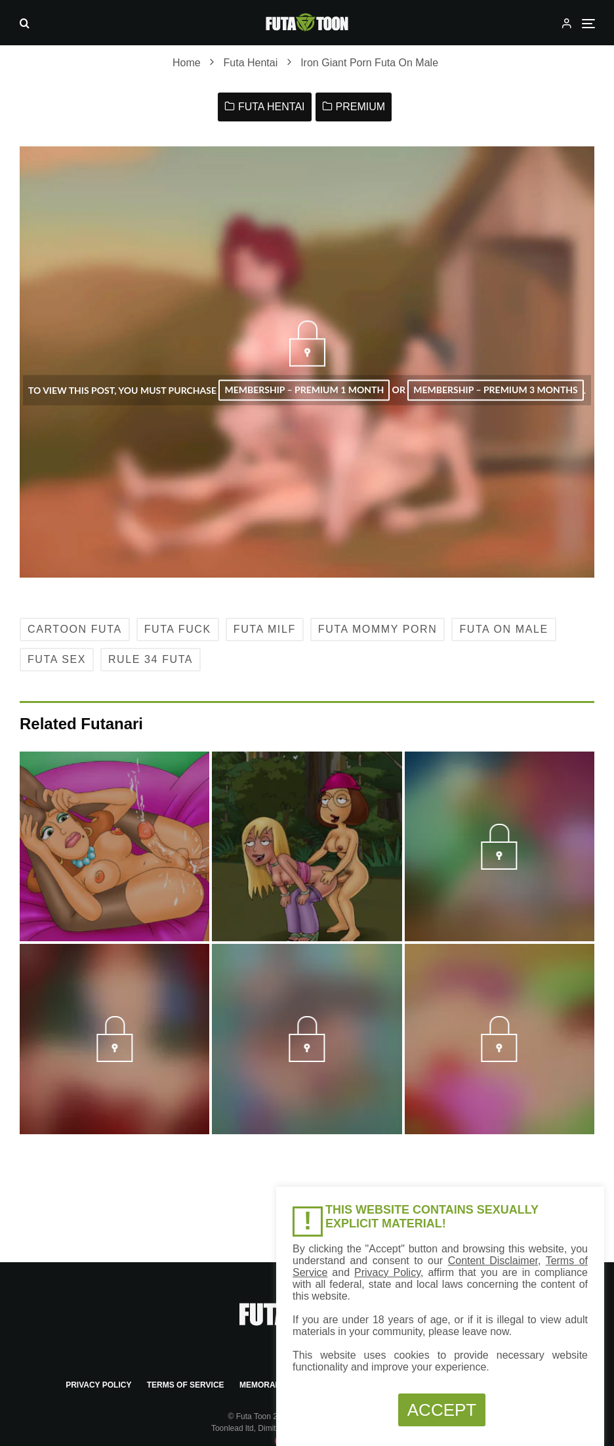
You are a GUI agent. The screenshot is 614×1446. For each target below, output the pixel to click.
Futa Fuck (177, 629)
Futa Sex (57, 659)
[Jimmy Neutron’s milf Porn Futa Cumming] (114, 855)
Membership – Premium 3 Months (495, 389)
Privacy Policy (98, 1385)
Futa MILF (265, 629)
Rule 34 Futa (150, 659)
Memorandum (269, 1385)
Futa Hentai (271, 106)
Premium (361, 106)
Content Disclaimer (493, 1260)
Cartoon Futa (75, 629)
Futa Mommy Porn (378, 629)
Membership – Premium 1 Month (304, 389)
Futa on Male (503, 629)
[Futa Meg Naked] (306, 855)
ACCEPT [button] (441, 1410)
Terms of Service (185, 1385)
